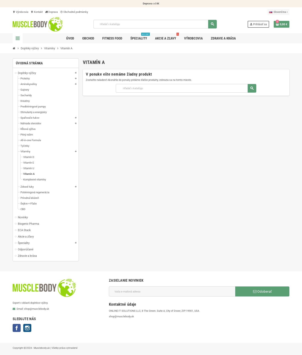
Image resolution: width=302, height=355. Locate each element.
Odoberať (262, 291)
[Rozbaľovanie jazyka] (278, 12)
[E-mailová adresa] (172, 291)
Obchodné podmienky (74, 11)
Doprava (51, 11)
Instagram (27, 328)
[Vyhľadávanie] (154, 24)
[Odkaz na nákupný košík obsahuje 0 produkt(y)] (281, 24)
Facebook (17, 328)
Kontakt (37, 11)
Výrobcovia (20, 11)
